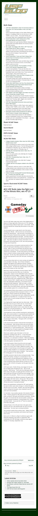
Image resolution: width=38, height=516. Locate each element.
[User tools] (31, 196)
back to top (31, 460)
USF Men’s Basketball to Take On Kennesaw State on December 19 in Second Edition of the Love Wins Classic (19, 29)
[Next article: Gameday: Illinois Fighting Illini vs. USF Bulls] (30, 465)
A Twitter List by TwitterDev (12, 503)
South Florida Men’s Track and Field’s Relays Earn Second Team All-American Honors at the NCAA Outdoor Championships (19, 58)
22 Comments (31, 216)
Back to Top (33, 512)
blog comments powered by (13, 460)
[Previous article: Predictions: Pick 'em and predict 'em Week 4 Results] (7, 465)
